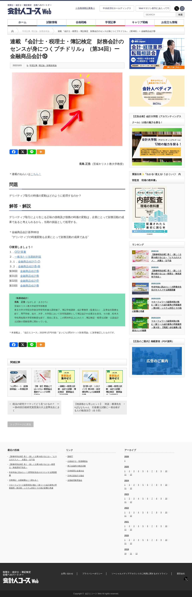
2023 (126, 494)
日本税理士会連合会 (75, 471)
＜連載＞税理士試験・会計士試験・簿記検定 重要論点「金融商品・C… (114, 392)
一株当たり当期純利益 (28, 256)
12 (131, 475)
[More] (41, 151)
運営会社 (181, 573)
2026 (126, 456)
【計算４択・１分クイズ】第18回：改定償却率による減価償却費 (91, 390)
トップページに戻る (20, 424)
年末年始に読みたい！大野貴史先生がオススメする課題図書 (166, 288)
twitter (176, 8)
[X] (23, 151)
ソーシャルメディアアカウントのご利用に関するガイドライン (140, 573)
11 (125, 475)
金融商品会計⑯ (29, 276)
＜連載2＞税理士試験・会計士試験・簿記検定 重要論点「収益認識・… (67, 390)
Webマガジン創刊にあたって (153, 8)
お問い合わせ (67, 573)
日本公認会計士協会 (75, 476)
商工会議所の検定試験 (76, 466)
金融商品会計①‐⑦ (29, 261)
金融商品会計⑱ (29, 285)
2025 (126, 467)
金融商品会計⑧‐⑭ (29, 266)
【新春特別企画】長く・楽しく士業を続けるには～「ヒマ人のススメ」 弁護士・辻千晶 (166, 257)
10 (166, 471)
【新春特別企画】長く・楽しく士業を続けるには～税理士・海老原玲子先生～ (166, 274)
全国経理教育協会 (74, 480)
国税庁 (70, 456)
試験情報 (51, 22)
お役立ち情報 (169, 22)
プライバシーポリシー (92, 573)
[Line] (32, 151)
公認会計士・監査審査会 (77, 461)
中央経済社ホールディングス (117, 8)
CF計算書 (20, 251)
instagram (182, 8)
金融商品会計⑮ (29, 271)
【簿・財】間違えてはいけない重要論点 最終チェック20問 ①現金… (43, 390)
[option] (156, 53)
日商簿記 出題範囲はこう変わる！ (23, 480)
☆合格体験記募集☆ (85, 8)
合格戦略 (81, 22)
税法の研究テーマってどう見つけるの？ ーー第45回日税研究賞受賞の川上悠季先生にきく (36, 407)
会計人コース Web (93, 593)
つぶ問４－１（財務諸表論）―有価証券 (19, 387)
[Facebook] (14, 151)
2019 (126, 549)
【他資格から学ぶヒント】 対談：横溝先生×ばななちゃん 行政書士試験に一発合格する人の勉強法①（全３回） (97, 407)
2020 (126, 535)
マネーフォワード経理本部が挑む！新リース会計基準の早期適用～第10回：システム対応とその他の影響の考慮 (156, 306)
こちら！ (36, 174)
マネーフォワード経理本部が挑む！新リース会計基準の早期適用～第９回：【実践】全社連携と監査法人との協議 (156, 326)
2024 (126, 480)
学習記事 (110, 22)
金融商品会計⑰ (29, 280)
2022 (126, 508)
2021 (126, 522)
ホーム (22, 22)
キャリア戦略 (140, 22)
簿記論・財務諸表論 (48, 65)
